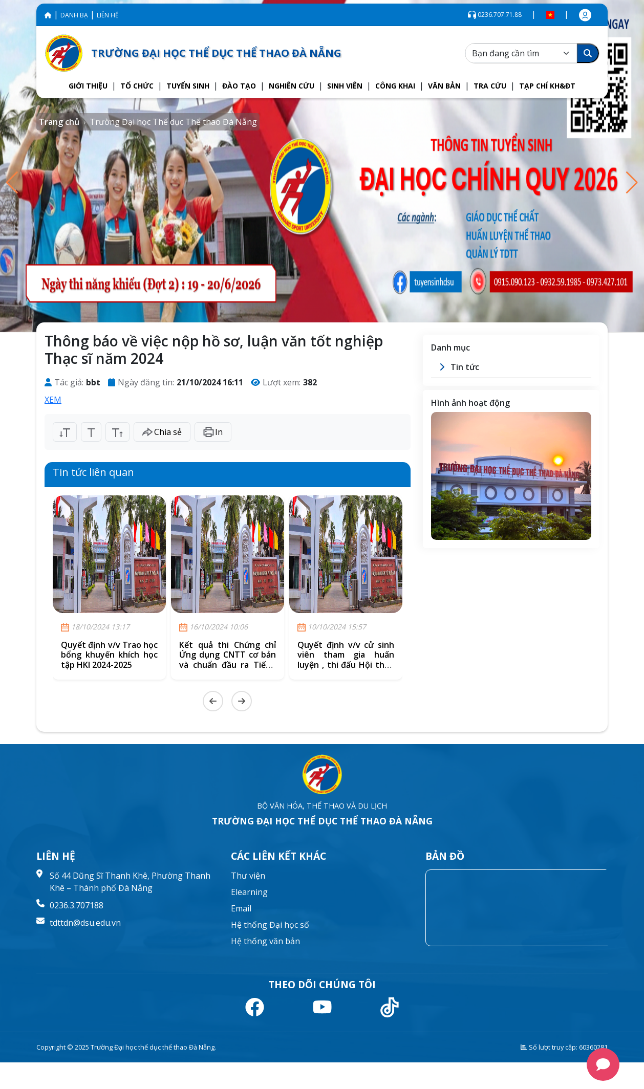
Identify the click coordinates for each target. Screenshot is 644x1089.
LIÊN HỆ (108, 15)
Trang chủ (59, 121)
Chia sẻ (162, 432)
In (213, 432)
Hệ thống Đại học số (270, 924)
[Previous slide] (213, 701)
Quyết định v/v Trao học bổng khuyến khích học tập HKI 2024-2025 (109, 654)
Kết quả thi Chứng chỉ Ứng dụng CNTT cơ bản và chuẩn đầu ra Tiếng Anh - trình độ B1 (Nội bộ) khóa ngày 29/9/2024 (227, 664)
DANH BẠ (74, 15)
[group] (322, 166)
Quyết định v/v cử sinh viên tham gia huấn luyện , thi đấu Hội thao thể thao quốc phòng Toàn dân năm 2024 (345, 664)
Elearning (249, 892)
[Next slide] (241, 701)
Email (241, 908)
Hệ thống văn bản (265, 941)
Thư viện (248, 875)
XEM (53, 399)
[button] (88, 85)
